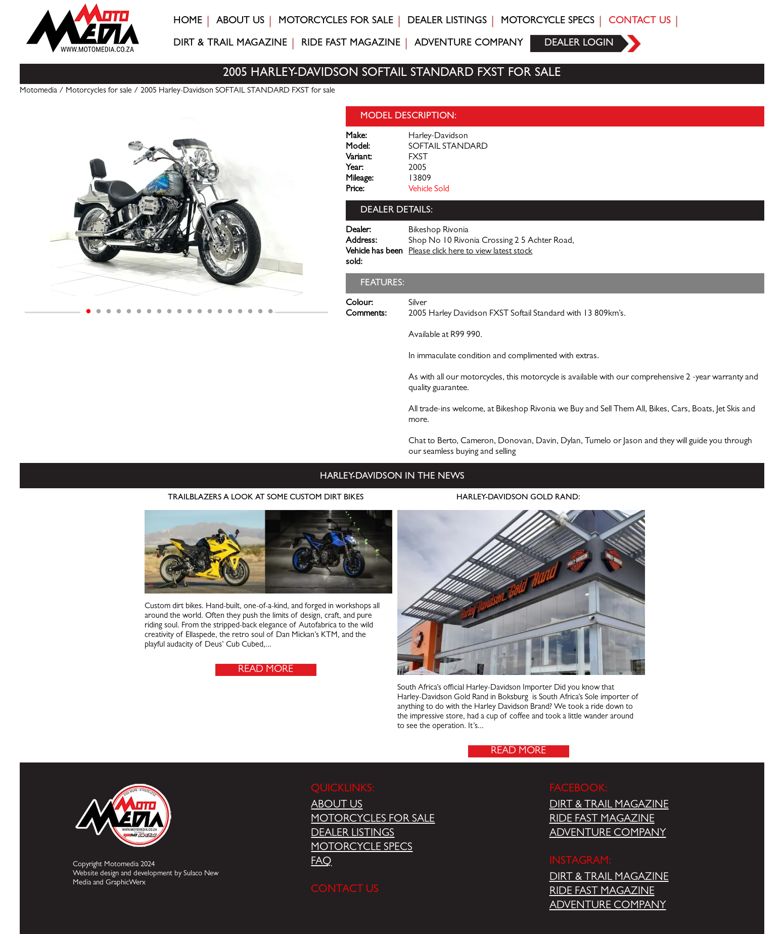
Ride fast (350, 43)
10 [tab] (179, 312)
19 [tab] (270, 312)
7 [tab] (149, 312)
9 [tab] (169, 312)
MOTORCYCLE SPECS (361, 848)
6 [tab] (139, 312)
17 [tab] (250, 312)
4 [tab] (119, 312)
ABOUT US (336, 805)
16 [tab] (240, 312)
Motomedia (38, 91)
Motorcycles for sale (336, 21)
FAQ (321, 862)
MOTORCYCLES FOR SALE (373, 819)
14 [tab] (220, 312)
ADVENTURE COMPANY (607, 833)
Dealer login (579, 43)
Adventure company (468, 43)
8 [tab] (159, 312)
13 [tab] (210, 312)
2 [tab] (99, 312)
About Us (240, 21)
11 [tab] (190, 312)
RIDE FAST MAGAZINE (602, 819)
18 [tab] (260, 312)
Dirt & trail (230, 43)
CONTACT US (345, 890)
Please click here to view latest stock (470, 252)
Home (187, 21)
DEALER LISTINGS (352, 833)
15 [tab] (230, 312)
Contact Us (640, 21)
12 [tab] (200, 312)
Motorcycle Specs (547, 21)
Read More (265, 670)
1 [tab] (88, 312)
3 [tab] (109, 312)
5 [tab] (129, 312)
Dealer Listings (447, 21)
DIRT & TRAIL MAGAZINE (609, 805)
